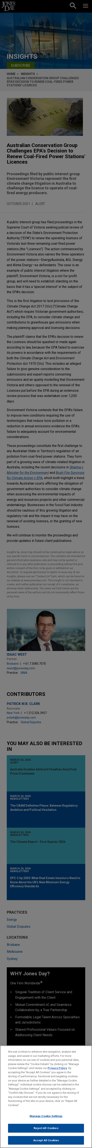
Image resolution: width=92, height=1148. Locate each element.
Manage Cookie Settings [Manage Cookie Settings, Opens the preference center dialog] (46, 1118)
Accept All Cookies (46, 1142)
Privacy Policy (57, 1070)
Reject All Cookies (46, 1130)
